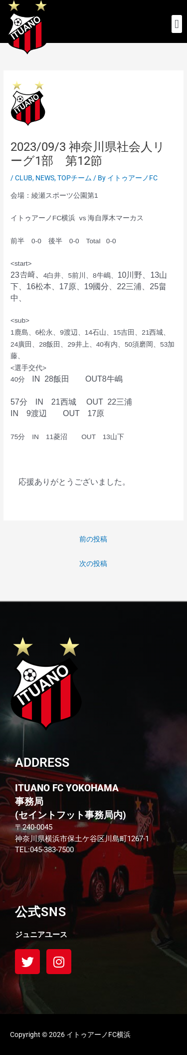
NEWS (44, 178)
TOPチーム (74, 178)
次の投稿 (93, 563)
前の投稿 (93, 539)
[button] (177, 24)
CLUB (23, 178)
